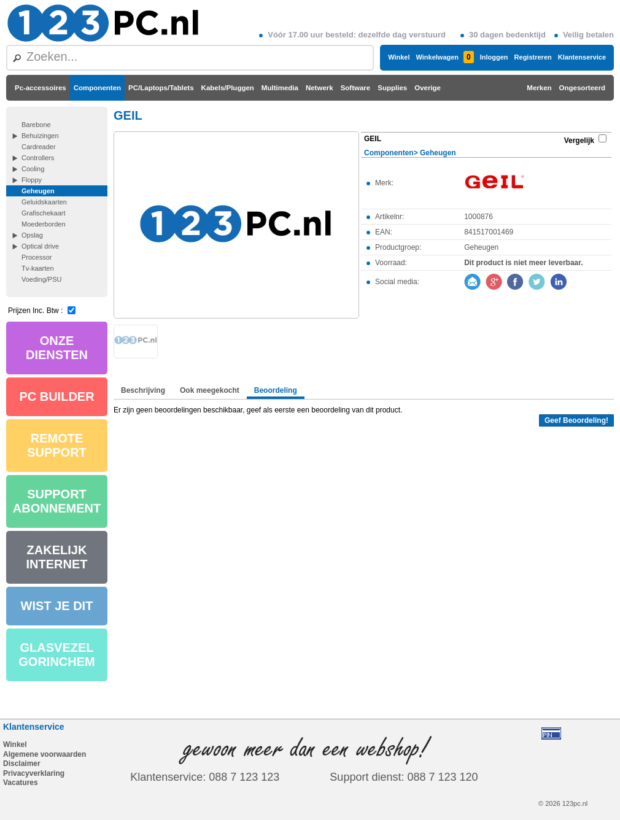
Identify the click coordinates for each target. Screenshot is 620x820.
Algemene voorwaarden (44, 754)
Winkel (398, 57)
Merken (539, 87)
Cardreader (38, 146)
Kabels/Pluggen (227, 87)
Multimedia (280, 87)
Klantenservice (582, 57)
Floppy (31, 180)
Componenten (97, 87)
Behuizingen (40, 135)
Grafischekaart (43, 213)
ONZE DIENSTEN (57, 348)
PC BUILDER (56, 396)
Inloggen (494, 57)
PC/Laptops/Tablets (161, 87)
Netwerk (319, 87)
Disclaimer (22, 763)
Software (356, 87)
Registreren (533, 57)
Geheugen (38, 191)
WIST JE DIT (57, 606)
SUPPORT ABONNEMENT (57, 501)
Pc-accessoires (40, 87)
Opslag (32, 235)
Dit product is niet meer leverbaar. (523, 262)
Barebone (36, 124)
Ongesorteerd (582, 87)
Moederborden (43, 224)
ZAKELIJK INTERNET (57, 557)
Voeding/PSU (41, 279)
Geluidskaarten (44, 202)
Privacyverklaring (33, 773)
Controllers (37, 157)
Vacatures (20, 782)
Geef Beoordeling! (576, 420)
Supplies (392, 87)
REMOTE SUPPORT (57, 445)
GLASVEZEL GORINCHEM (56, 654)
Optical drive (40, 246)
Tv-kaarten (37, 268)
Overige (427, 87)
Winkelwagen (444, 57)
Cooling (32, 168)
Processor (36, 257)
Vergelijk (579, 140)
